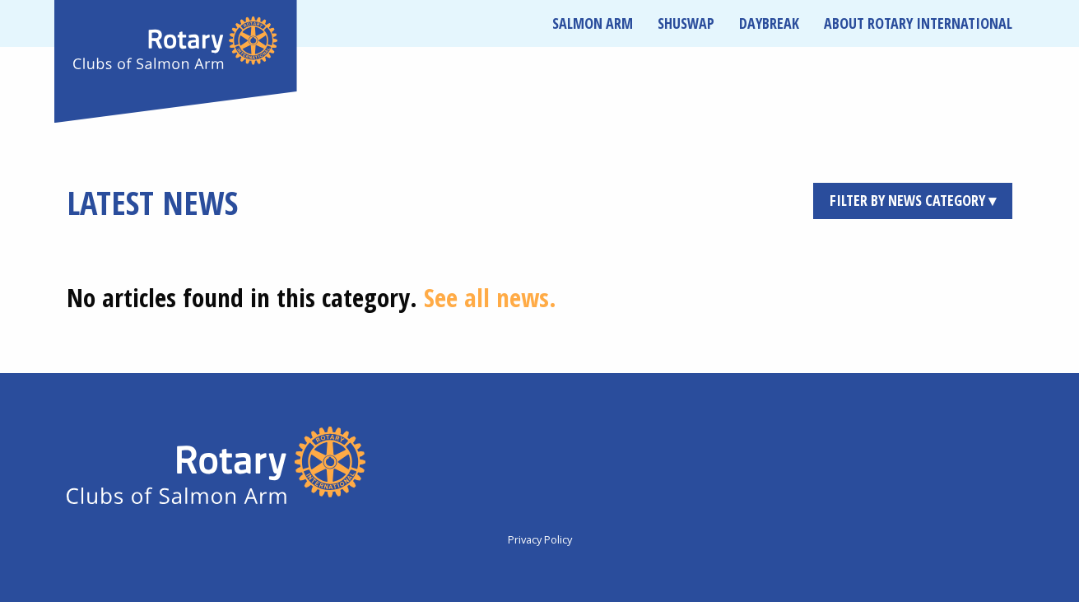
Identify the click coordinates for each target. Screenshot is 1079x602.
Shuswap (686, 23)
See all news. (490, 297)
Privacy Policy (540, 539)
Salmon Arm (592, 23)
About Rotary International (918, 23)
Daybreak (769, 23)
